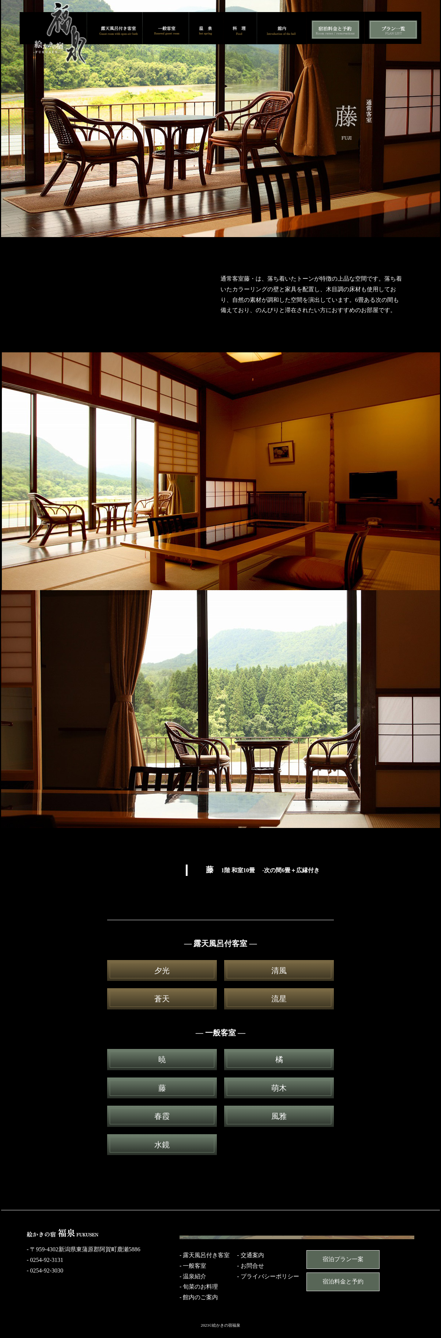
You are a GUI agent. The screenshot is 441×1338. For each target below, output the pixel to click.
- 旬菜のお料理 (199, 1286)
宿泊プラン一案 (343, 1259)
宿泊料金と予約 (343, 1281)
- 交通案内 (250, 1255)
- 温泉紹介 (193, 1276)
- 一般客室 (193, 1266)
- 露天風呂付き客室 (205, 1255)
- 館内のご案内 (199, 1297)
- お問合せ (250, 1266)
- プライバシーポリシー (268, 1276)
